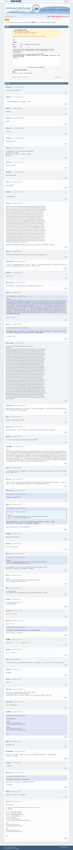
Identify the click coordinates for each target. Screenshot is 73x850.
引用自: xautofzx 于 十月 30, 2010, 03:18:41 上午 (17, 508)
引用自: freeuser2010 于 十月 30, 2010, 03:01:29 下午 (18, 327)
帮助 (61, 847)
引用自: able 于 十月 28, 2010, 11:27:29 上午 (16, 776)
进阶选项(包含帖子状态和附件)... (21, 70)
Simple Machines (13, 847)
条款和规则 (64, 847)
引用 (65, 92)
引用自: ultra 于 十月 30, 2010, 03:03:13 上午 (17, 511)
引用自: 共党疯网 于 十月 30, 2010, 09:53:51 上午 (17, 296)
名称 (14, 40)
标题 (14, 44)
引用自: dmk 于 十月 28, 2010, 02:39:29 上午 (16, 627)
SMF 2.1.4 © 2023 (7, 847)
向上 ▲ (68, 847)
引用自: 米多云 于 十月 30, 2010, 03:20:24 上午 (17, 494)
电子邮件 (14, 42)
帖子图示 (14, 46)
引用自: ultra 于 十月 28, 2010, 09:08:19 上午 (16, 715)
